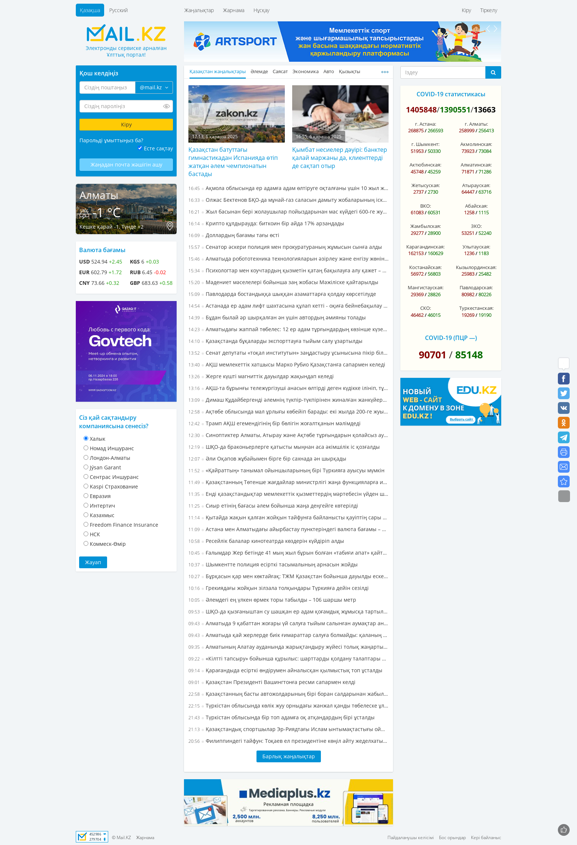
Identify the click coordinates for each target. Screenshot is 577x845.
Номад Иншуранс (112, 448)
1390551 (455, 109)
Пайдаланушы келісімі (410, 837)
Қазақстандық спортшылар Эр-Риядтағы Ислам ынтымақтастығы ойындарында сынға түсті (288, 729)
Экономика (306, 71)
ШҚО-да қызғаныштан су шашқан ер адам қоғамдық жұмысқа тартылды (288, 611)
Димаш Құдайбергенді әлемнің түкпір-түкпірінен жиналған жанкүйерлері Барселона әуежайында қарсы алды (288, 399)
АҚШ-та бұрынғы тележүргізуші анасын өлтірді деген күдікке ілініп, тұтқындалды (288, 387)
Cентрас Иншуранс (114, 476)
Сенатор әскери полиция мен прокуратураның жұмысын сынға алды (285, 246)
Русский (118, 10)
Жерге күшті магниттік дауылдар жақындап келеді (261, 376)
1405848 (421, 109)
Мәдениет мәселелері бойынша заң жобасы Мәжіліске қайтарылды (283, 282)
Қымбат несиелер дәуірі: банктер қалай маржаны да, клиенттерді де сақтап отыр (339, 158)
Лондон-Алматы (110, 457)
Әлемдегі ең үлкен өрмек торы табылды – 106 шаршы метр (272, 599)
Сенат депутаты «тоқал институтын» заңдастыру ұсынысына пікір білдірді (288, 352)
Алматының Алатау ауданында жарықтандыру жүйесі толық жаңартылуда (288, 646)
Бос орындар (452, 837)
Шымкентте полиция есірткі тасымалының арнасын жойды (273, 564)
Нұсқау (261, 10)
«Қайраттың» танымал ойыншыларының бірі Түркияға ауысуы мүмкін (286, 470)
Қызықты (349, 71)
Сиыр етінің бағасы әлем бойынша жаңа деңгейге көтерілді (273, 505)
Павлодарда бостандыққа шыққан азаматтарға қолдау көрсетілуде (282, 293)
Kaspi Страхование (114, 486)
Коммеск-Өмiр (108, 543)
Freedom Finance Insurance (124, 524)
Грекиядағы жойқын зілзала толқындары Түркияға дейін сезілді (278, 587)
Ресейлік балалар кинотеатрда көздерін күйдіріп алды (266, 540)
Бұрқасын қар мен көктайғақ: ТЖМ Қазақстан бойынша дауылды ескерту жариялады (288, 576)
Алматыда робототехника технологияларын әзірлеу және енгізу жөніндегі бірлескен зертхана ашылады (288, 258)
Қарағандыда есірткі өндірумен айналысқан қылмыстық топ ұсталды (285, 670)
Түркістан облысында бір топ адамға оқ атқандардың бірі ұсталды (281, 717)
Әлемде (259, 71)
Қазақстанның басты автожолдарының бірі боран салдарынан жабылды (288, 693)
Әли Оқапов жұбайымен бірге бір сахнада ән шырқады (267, 458)
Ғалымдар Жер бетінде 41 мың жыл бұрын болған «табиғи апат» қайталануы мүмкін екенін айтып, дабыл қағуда (288, 552)
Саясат (280, 71)
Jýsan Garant (105, 467)
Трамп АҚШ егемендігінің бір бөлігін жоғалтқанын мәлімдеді (274, 423)
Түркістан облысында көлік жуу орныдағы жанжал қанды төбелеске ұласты (288, 705)
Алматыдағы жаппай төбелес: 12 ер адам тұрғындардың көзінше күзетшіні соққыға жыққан (288, 329)
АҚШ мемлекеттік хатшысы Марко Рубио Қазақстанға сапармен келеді (286, 364)
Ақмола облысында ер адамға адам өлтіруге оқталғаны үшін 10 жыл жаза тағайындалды (288, 188)
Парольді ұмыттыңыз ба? (111, 140)
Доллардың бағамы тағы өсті (233, 235)
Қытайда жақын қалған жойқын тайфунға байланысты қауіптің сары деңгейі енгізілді (288, 517)
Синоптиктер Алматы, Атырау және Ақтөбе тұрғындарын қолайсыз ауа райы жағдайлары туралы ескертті (288, 435)
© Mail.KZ (121, 837)
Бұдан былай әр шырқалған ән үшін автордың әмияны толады (277, 317)
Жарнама (233, 10)
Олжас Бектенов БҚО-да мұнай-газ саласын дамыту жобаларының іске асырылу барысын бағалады (288, 199)
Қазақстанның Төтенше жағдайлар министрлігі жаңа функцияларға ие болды (288, 482)
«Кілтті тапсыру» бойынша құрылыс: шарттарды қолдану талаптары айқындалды (288, 658)
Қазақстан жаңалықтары (218, 71)
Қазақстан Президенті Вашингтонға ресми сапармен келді (271, 681)
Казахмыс (102, 515)
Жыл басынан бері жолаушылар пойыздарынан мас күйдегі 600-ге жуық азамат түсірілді (288, 211)
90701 (432, 354)
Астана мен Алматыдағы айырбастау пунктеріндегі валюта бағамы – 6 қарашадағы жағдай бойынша (288, 529)
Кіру (466, 10)
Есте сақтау (158, 148)
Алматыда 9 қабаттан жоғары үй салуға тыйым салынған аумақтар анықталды (288, 623)
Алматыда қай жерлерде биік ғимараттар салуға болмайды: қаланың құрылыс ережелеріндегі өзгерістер (288, 634)
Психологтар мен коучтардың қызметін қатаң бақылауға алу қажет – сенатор (288, 270)
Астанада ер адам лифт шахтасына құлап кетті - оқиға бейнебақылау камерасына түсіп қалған (288, 305)
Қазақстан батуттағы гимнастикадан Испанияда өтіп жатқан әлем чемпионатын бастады (233, 162)
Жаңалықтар (199, 10)
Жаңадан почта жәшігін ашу (126, 164)
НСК (95, 534)
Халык (97, 438)
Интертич (102, 505)
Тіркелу (488, 10)
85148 (469, 354)
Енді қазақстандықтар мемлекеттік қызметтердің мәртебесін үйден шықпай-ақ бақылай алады (288, 493)
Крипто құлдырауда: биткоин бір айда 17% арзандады (266, 223)
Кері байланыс (486, 837)
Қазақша (90, 10)
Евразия (100, 496)
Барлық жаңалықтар (288, 756)
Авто (328, 71)
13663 (485, 109)
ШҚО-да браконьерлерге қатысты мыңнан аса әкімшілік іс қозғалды (284, 446)
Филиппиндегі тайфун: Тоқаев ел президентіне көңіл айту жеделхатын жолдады (288, 740)
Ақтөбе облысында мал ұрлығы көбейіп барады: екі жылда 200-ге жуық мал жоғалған (288, 411)
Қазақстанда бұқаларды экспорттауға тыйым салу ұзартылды (275, 340)
